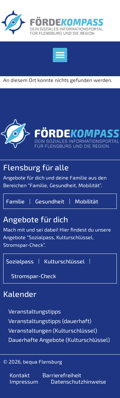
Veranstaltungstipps (34, 311)
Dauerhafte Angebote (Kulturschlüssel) (59, 339)
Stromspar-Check (33, 275)
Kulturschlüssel (64, 261)
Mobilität (86, 201)
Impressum (24, 381)
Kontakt (20, 375)
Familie (15, 201)
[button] (60, 55)
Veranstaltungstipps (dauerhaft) (49, 320)
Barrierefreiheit (62, 375)
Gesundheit (49, 201)
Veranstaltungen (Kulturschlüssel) (52, 330)
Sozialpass (20, 261)
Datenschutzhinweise (78, 381)
